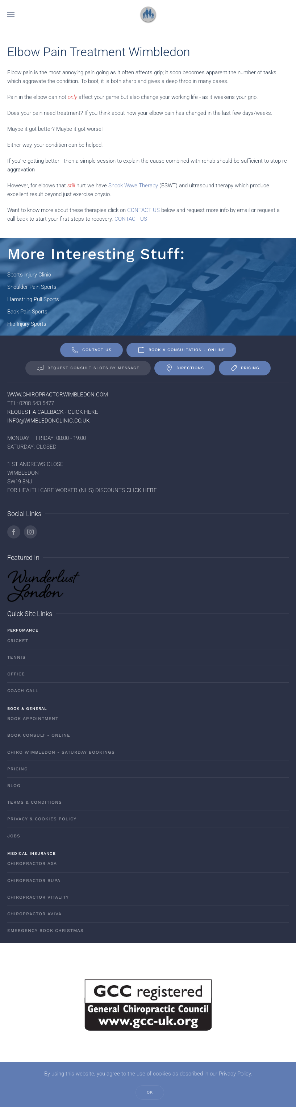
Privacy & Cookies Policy (41, 818)
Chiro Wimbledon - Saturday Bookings (61, 752)
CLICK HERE (141, 490)
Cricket (17, 640)
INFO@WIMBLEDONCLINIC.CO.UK (48, 420)
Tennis (16, 657)
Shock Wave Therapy (133, 185)
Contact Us (91, 350)
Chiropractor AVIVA (34, 913)
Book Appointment (32, 718)
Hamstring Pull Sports (33, 299)
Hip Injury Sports (26, 324)
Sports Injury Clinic (29, 274)
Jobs (13, 835)
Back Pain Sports (27, 311)
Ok (150, 1092)
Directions (185, 368)
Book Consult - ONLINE (38, 735)
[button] (10, 14)
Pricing (244, 368)
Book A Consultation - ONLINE (181, 350)
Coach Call (22, 690)
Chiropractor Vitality (38, 897)
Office (16, 674)
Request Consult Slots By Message (88, 368)
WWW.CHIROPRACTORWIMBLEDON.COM (57, 394)
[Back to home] (148, 14)
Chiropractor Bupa (34, 880)
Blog (14, 785)
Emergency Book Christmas (45, 930)
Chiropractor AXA (32, 863)
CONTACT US (143, 210)
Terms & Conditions (34, 802)
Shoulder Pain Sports (32, 287)
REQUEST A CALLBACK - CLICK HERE (52, 412)
